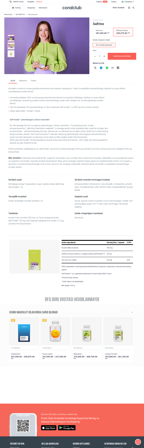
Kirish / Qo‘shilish (118, 8)
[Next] (132, 312)
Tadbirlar (99, 1)
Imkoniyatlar (43, 8)
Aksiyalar (39, 1)
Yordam (113, 2)
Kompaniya (31, 8)
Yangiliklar (30, 1)
